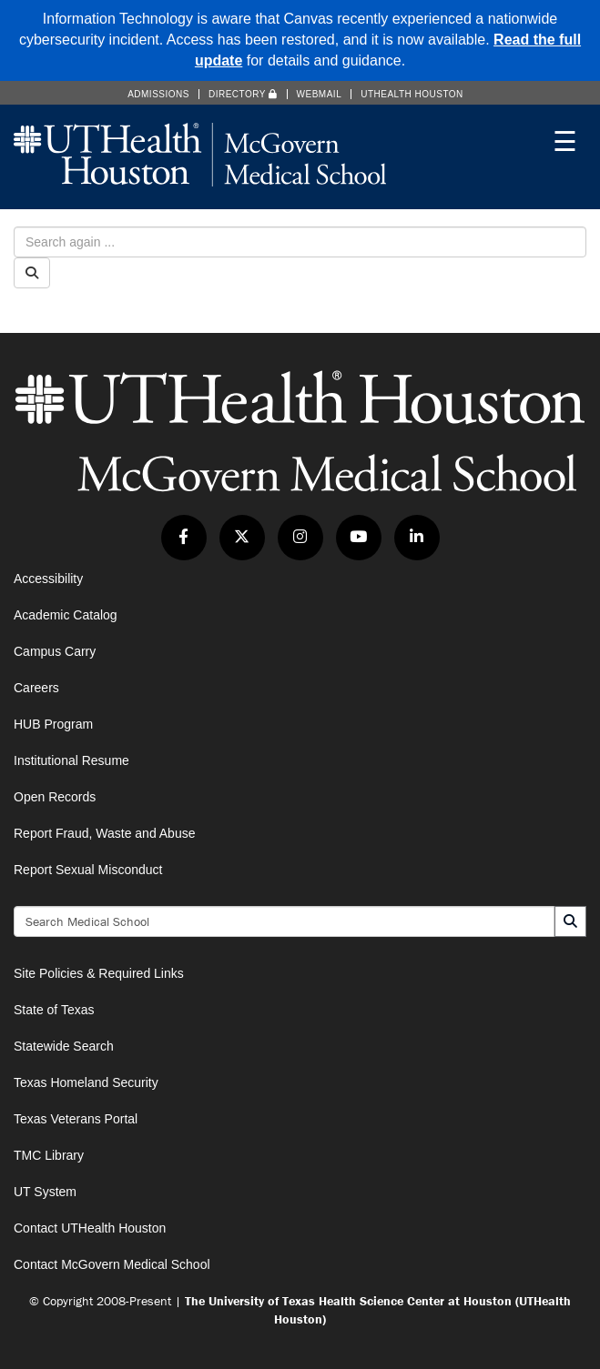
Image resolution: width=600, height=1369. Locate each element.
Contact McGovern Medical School (112, 1264)
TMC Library (49, 1155)
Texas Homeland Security (86, 1082)
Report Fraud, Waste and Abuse (104, 833)
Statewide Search (64, 1046)
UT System (45, 1191)
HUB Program (53, 724)
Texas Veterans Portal (75, 1119)
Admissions (158, 94)
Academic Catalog (65, 615)
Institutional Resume (71, 760)
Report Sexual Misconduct (88, 869)
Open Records (55, 797)
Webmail (319, 94)
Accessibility (48, 578)
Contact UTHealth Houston (90, 1228)
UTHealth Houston (412, 94)
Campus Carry (55, 651)
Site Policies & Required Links (99, 973)
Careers (36, 687)
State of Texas (54, 1009)
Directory (243, 94)
